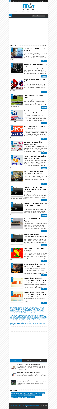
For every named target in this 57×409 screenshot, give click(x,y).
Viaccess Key (23, 323)
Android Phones (38, 307)
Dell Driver (23, 310)
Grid (44, 46)
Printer (11, 319)
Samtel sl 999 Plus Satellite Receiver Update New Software (35, 279)
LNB (18, 317)
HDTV (36, 314)
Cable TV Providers (35, 308)
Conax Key (38, 309)
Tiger (29, 322)
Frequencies (42, 312)
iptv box (19, 316)
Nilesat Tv (24, 318)
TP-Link (18, 323)
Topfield (39, 322)
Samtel (29, 319)
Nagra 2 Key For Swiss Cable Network (34, 96)
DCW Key (12, 310)
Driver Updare (17, 311)
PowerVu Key (43, 318)
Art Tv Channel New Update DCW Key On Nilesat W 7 (34, 173)
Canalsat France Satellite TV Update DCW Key (34, 143)
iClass (43, 315)
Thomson (25, 322)
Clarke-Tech (29, 309)
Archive (40, 360)
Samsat (25, 319)
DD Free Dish (17, 310)
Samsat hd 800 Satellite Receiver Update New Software (35, 236)
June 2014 (13, 46)
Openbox (34, 318)
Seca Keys (18, 321)
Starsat (41, 321)
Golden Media (24, 314)
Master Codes (22, 317)
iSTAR (34, 316)
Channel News (23, 309)
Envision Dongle (37, 311)
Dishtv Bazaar (40, 310)
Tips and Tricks (33, 322)
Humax (31, 315)
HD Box (29, 314)
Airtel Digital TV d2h (30, 307)
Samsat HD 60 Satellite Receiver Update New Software (35, 204)
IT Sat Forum (31, 408)
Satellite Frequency (41, 319)
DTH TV (23, 311)
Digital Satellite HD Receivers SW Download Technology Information (24, 405)
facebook (36, 1)
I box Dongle (36, 315)
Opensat (38, 318)
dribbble (44, 1)
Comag (34, 309)
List (46, 46)
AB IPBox (15, 307)
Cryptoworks (43, 309)
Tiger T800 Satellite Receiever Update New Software (35, 265)
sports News (33, 321)
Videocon (29, 323)
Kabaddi (38, 316)
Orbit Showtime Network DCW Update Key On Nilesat (35, 112)
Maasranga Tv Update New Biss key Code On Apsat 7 (29, 372)
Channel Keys (17, 309)
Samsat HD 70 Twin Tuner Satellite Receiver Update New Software (35, 189)
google (38, 1)
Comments (28, 360)
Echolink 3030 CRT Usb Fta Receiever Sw (33, 220)
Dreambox (12, 311)
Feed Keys (16, 312)
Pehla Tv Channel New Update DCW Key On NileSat (35, 157)
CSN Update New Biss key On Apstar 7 (25, 380)
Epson (42, 311)
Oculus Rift (29, 318)
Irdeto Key (30, 316)
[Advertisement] (28, 30)
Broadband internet (26, 308)
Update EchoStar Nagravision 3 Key (35, 65)
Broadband (19, 308)
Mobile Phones (43, 317)
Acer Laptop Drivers (21, 307)
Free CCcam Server (29, 312)
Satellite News (13, 321)
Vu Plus (36, 323)
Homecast (40, 314)
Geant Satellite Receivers (15, 314)
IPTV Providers (24, 316)
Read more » (44, 60)
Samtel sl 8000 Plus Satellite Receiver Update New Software (35, 293)
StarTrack (12, 322)
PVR (14, 319)
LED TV (11, 317)
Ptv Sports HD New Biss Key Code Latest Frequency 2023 (30, 364)
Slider (22, 321)
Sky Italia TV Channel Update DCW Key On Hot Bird (34, 127)
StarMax (38, 321)
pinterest (47, 1)
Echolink (32, 311)
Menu (10, 1)
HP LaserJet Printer (21, 315)
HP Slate (28, 315)
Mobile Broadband (36, 317)
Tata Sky (16, 322)
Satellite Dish (34, 319)
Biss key (15, 308)
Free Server (37, 312)
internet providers (14, 316)
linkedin (42, 1)
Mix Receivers (28, 317)
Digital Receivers (29, 310)
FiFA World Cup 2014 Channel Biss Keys (34, 250)
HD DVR (33, 314)
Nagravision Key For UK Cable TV (35, 81)
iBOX (40, 315)
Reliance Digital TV (19, 319)
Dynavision (27, 311)
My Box (11, 318)
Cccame (41, 308)
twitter (34, 1)
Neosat (20, 318)
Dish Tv (35, 310)
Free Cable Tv (22, 312)
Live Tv (15, 317)
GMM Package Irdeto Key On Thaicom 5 (34, 50)
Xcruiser (40, 323)
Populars (16, 360)
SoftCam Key (27, 321)
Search (46, 16)
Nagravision (16, 318)
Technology (21, 322)
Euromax (12, 312)
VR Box (33, 323)
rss (40, 1)
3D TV (11, 307)
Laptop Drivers (43, 316)
